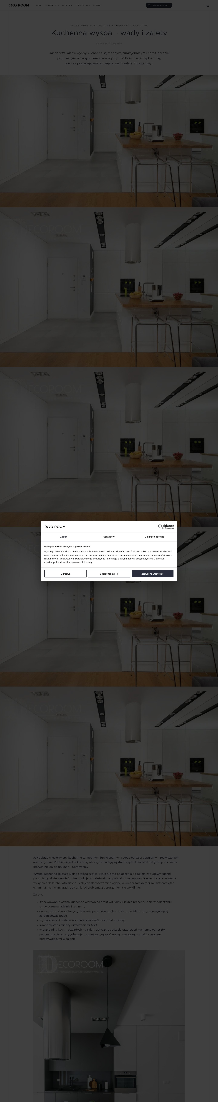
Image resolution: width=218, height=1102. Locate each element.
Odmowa (65, 573)
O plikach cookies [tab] (154, 536)
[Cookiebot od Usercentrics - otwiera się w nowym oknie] (160, 526)
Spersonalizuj (109, 573)
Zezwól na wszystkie (153, 573)
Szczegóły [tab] (108, 536)
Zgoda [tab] (63, 536)
